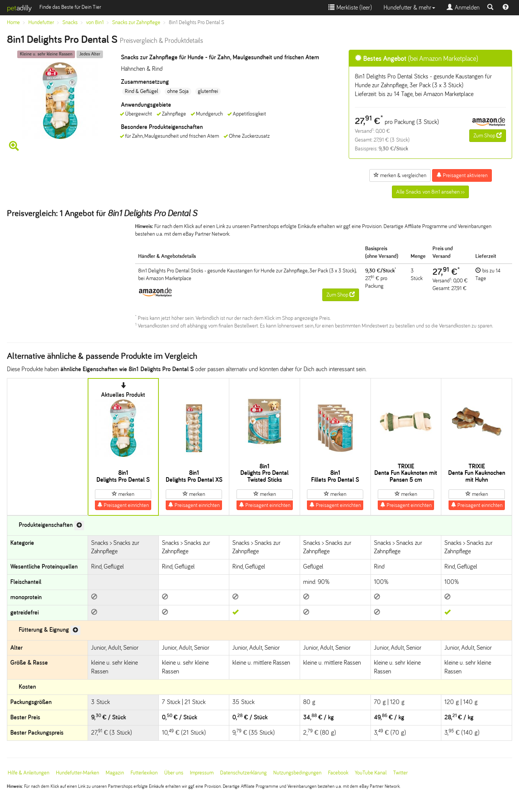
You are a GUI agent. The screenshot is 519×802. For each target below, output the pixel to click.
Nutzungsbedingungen (297, 773)
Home (13, 22)
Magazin (115, 773)
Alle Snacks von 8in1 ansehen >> (430, 192)
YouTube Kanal (371, 773)
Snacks (70, 22)
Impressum (202, 773)
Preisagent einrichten (123, 505)
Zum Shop (487, 135)
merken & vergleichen (400, 175)
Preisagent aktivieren (462, 175)
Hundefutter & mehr (409, 7)
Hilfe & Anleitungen (28, 773)
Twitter (400, 773)
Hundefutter (41, 22)
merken (123, 494)
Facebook (338, 773)
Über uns (173, 773)
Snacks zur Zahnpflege (136, 22)
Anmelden (463, 7)
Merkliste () (350, 7)
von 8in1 (95, 22)
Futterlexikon (144, 773)
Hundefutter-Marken (77, 773)
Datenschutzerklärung (243, 773)
